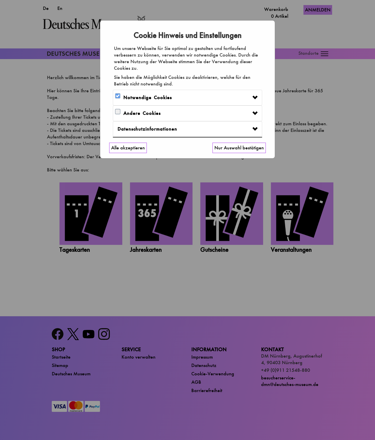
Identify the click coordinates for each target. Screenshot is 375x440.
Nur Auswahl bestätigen (239, 148)
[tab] (187, 97)
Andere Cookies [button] (142, 113)
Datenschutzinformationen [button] (147, 129)
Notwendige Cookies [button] (147, 97)
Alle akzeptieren (128, 148)
